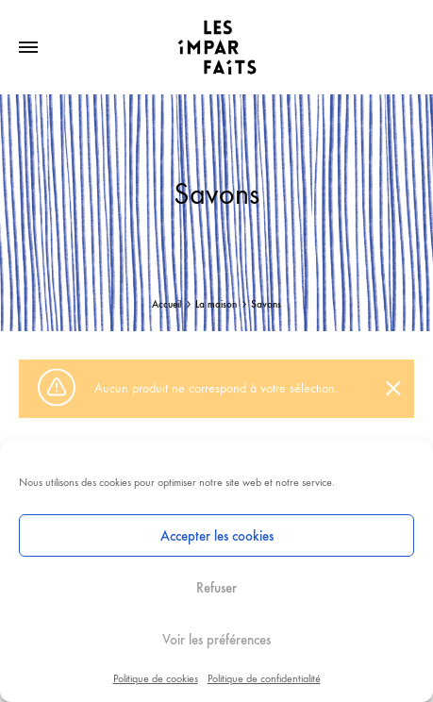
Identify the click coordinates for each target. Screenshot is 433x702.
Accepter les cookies (217, 535)
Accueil (166, 304)
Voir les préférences (216, 639)
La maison (216, 304)
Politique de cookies (155, 678)
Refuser (216, 587)
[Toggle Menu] (28, 48)
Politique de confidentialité (264, 678)
